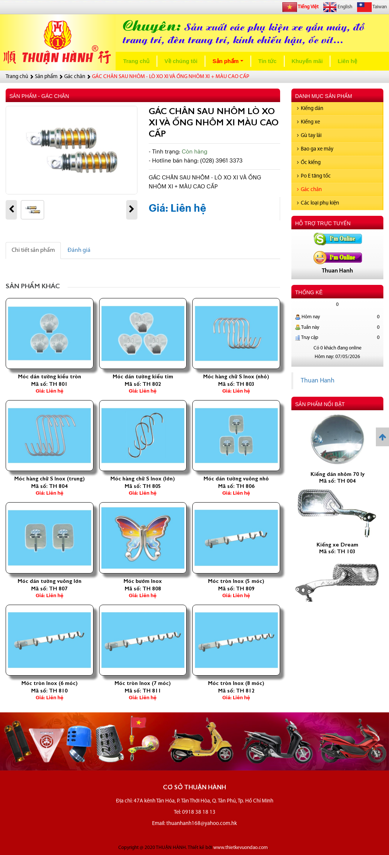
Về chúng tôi (181, 61)
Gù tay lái (309, 135)
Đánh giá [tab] (79, 250)
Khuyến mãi (307, 61)
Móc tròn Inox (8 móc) (236, 683)
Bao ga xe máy (315, 149)
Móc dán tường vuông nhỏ (236, 478)
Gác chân (309, 190)
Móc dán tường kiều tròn (49, 376)
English (337, 7)
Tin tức (267, 61)
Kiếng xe (308, 122)
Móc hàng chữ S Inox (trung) (49, 478)
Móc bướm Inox (143, 581)
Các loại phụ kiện (318, 203)
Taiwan (372, 7)
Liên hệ (347, 61)
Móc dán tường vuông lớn (49, 581)
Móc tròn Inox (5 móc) (236, 581)
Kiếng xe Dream (337, 548)
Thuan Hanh (318, 381)
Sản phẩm (229, 63)
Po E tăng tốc (314, 176)
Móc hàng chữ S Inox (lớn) (142, 478)
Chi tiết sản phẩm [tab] (33, 250)
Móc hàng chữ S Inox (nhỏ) (236, 376)
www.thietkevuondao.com (240, 847)
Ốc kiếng (309, 163)
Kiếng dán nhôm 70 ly (338, 477)
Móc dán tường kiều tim (143, 376)
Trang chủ (136, 61)
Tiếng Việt (300, 7)
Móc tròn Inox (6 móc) (49, 683)
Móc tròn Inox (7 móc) (143, 683)
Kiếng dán (310, 108)
